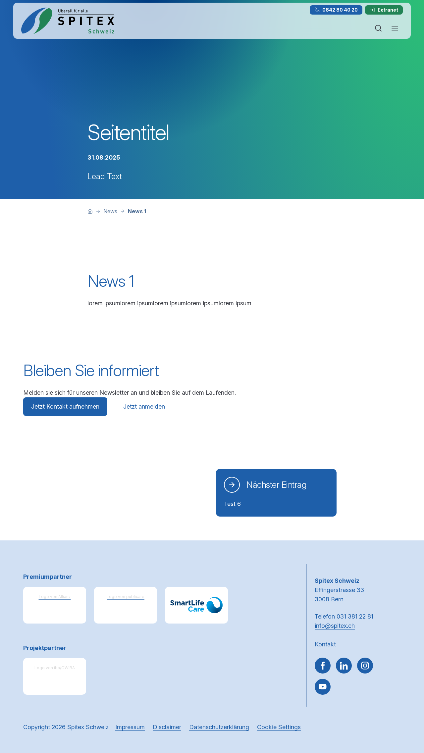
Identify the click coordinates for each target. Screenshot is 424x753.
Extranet (384, 10)
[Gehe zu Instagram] (365, 666)
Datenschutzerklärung (219, 727)
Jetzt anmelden (144, 406)
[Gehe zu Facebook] (323, 666)
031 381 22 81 (355, 616)
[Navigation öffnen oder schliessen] (395, 28)
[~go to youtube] (323, 687)
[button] (404, 711)
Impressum (130, 727)
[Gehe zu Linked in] (344, 666)
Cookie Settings (279, 727)
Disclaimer (167, 727)
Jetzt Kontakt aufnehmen (65, 406)
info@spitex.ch (335, 625)
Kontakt (325, 644)
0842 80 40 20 (336, 10)
